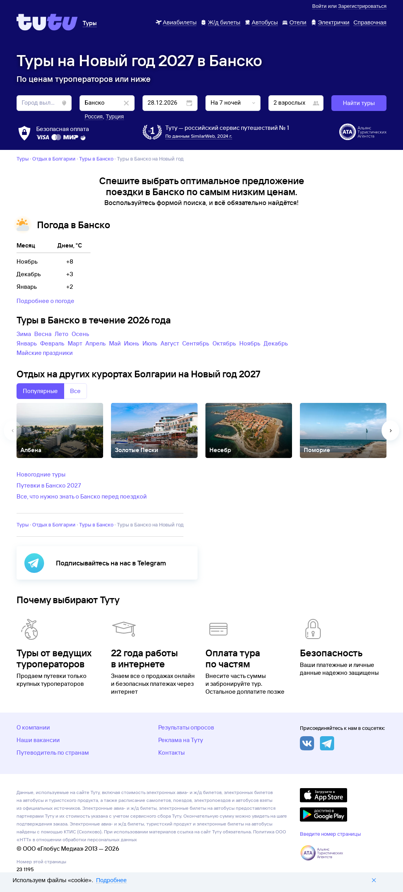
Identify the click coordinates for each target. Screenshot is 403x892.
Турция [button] (115, 116)
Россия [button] (94, 116)
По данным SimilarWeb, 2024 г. (198, 136)
